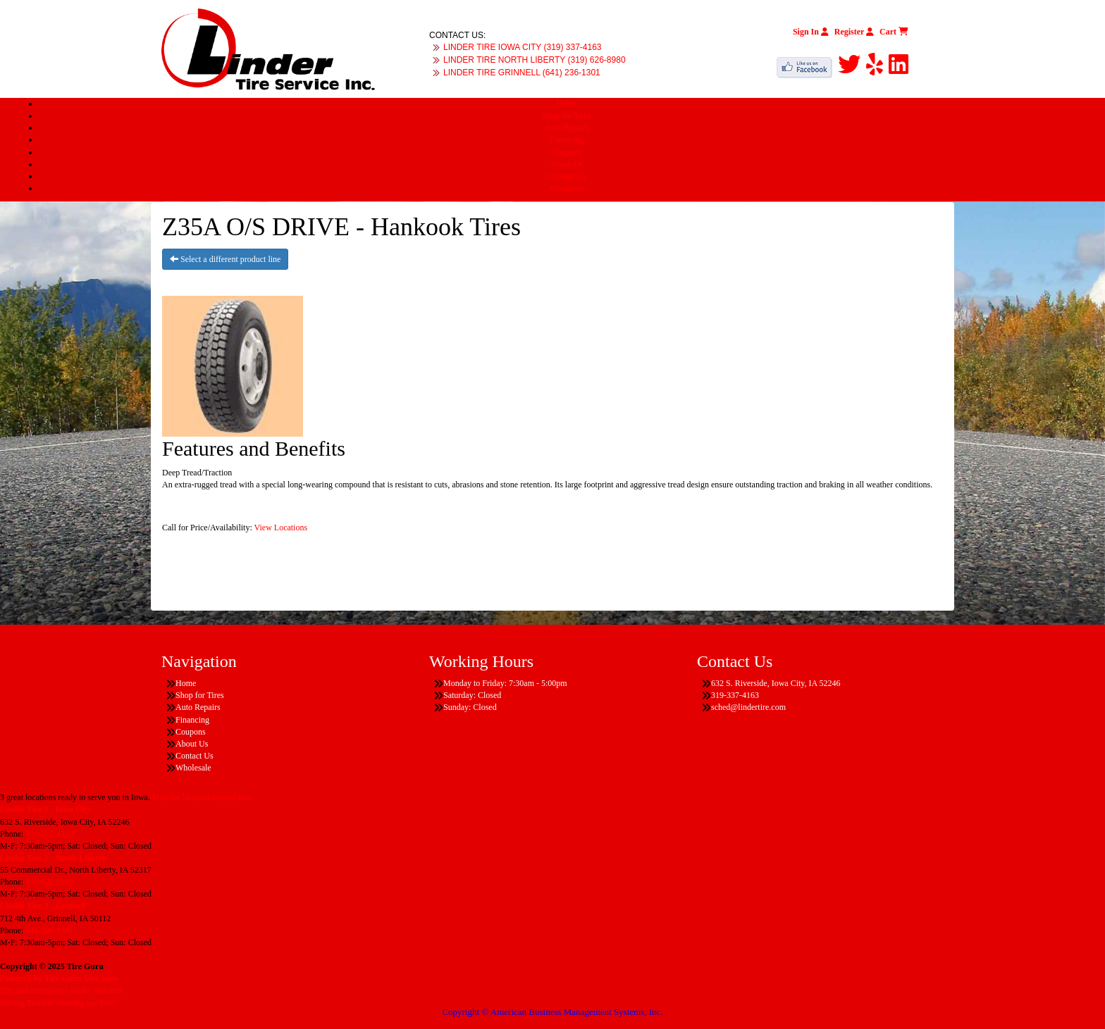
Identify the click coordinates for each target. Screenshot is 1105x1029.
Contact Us (567, 176)
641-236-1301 (49, 930)
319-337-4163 (49, 834)
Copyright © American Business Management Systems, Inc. (552, 1011)
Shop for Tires (567, 115)
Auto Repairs (566, 127)
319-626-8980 (49, 882)
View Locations (281, 527)
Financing (567, 139)
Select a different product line (225, 259)
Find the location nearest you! (202, 797)
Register (854, 32)
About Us (566, 164)
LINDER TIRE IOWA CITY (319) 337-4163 (522, 47)
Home (566, 103)
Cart (893, 32)
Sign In (811, 32)
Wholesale (567, 188)
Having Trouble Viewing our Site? (58, 1003)
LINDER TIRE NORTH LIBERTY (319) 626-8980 (534, 60)
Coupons (567, 152)
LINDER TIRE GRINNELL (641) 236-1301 (521, 72)
